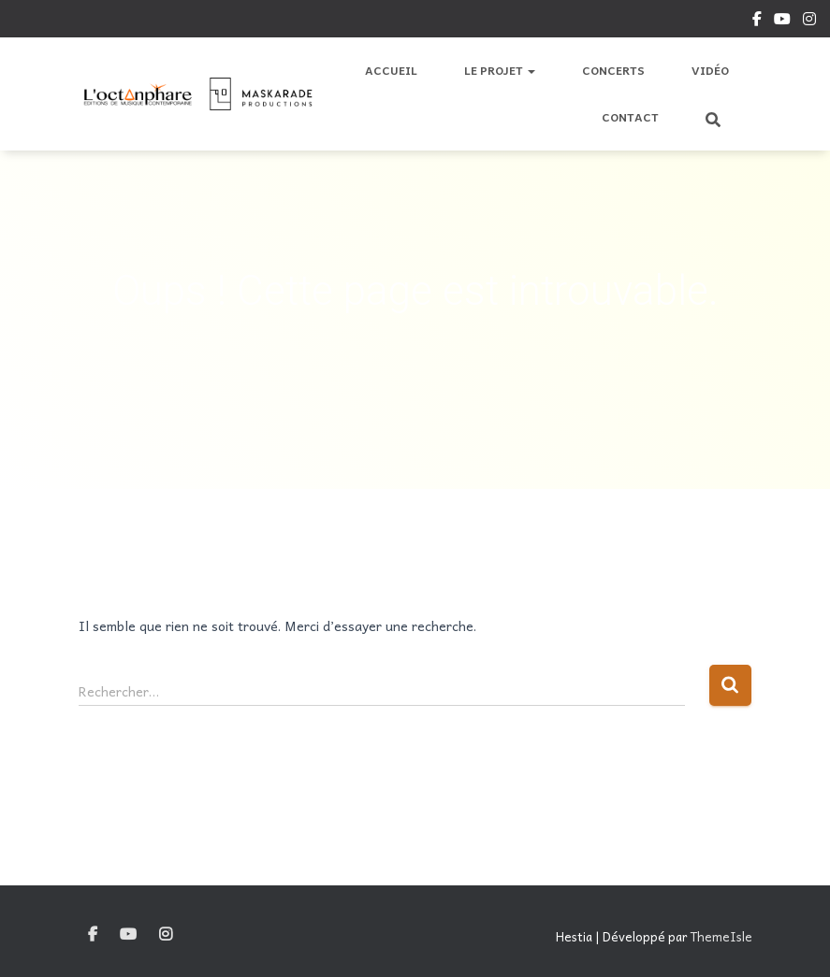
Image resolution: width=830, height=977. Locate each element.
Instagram (809, 21)
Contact (630, 117)
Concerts (613, 70)
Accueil (391, 70)
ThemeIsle (721, 936)
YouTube (782, 21)
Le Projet (499, 70)
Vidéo (710, 70)
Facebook (757, 21)
